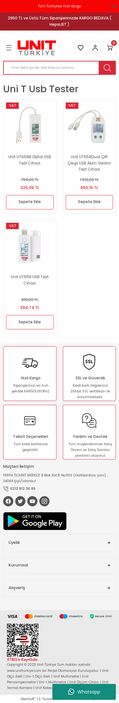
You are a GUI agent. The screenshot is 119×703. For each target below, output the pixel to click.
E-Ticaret (46, 699)
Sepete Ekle (29, 201)
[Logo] (36, 48)
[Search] (59, 68)
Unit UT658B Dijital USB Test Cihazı (29, 160)
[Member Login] (95, 48)
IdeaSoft (28, 699)
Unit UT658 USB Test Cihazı (30, 280)
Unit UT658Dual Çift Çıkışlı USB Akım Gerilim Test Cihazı (89, 163)
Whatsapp (84, 691)
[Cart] (110, 47)
